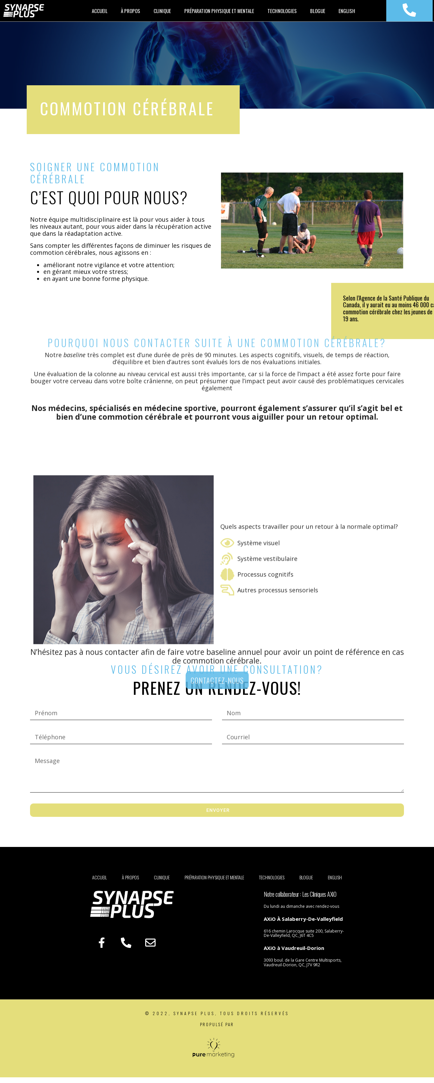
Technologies (282, 13)
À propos (130, 13)
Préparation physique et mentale (219, 13)
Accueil (99, 13)
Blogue (317, 13)
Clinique (162, 13)
